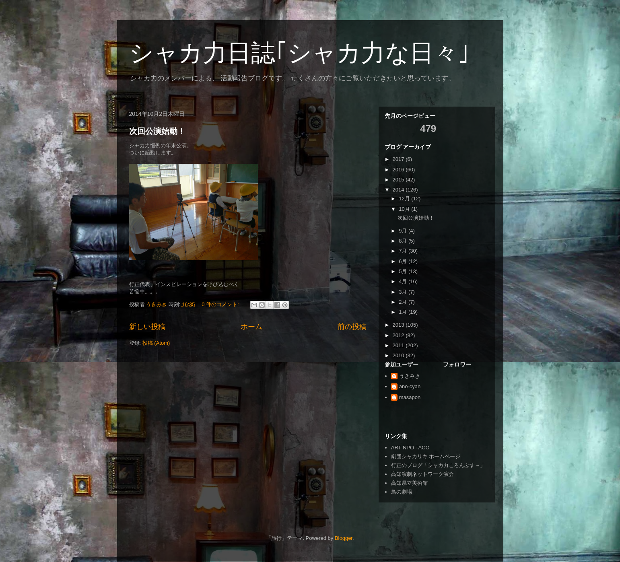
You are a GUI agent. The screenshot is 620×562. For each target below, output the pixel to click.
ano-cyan (409, 386)
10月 (405, 209)
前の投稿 (352, 327)
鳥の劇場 (401, 492)
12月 (405, 199)
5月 (403, 271)
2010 (399, 355)
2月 (403, 302)
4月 (403, 281)
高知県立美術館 (409, 483)
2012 (399, 335)
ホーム (251, 327)
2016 (399, 170)
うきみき (409, 376)
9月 (403, 231)
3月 (403, 292)
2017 (399, 159)
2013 (399, 325)
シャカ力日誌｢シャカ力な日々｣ (299, 52)
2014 (399, 190)
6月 (403, 261)
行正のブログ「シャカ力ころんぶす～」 (438, 465)
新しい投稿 (147, 327)
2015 (399, 180)
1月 (403, 312)
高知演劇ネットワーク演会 (422, 474)
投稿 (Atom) (156, 343)
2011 (399, 345)
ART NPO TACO (410, 448)
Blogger (343, 538)
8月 (403, 241)
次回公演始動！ (157, 131)
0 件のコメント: (221, 304)
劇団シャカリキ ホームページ (426, 456)
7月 (403, 251)
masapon (409, 397)
